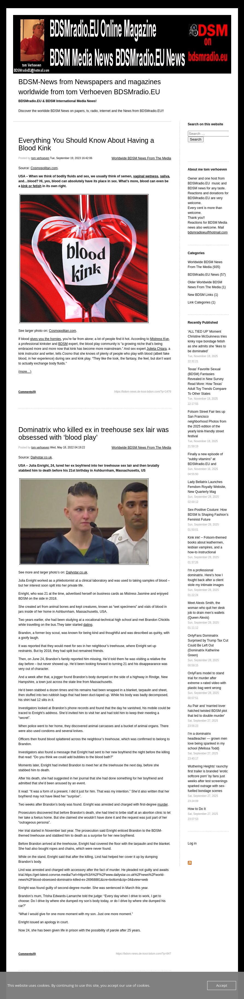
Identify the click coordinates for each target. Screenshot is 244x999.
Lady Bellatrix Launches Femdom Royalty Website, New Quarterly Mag (207, 491)
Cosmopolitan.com (44, 168)
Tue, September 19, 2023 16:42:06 (71, 158)
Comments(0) (27, 391)
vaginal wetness (145, 176)
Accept (221, 985)
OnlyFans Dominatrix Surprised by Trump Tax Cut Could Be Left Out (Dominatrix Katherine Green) (208, 650)
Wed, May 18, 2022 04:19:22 (67, 447)
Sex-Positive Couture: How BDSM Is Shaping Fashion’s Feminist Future (208, 519)
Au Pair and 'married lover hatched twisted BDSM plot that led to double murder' (207, 715)
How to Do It (203, 814)
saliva (164, 176)
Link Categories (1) (201, 302)
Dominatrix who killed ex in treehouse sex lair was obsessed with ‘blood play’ (94, 433)
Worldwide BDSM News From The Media (141, 158)
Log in (192, 843)
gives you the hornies (45, 339)
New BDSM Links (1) (203, 295)
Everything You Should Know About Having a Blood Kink (86, 144)
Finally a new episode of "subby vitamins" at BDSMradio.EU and (205, 464)
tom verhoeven (40, 158)
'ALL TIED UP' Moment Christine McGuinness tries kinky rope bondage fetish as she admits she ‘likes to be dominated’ (207, 346)
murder (163, 804)
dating (87, 625)
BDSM (63, 344)
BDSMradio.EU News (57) (207, 275)
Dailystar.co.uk (41, 457)
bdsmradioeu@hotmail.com (208, 232)
